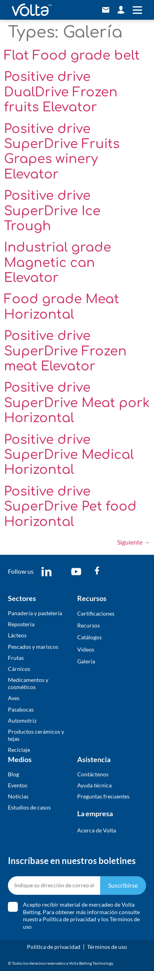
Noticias (18, 796)
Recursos (88, 625)
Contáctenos (92, 774)
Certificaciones (95, 613)
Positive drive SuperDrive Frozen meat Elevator (65, 351)
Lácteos (17, 635)
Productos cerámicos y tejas (36, 735)
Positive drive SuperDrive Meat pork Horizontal (77, 403)
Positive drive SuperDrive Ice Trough (52, 211)
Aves (13, 698)
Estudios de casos (29, 807)
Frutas (16, 657)
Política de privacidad (69, 919)
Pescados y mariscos (33, 646)
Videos (85, 649)
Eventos (17, 785)
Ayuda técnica (94, 785)
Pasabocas (21, 709)
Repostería (21, 624)
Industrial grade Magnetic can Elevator (57, 262)
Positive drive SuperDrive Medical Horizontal (69, 455)
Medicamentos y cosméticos (28, 683)
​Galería (86, 661)
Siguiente (133, 542)
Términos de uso (107, 946)
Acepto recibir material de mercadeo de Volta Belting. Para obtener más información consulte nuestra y (81, 915)
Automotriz (22, 720)
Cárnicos (19, 668)
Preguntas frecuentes (103, 796)
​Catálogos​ (89, 637)
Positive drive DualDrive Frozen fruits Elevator (61, 92)
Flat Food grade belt (72, 55)
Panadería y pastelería (35, 613)
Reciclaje (19, 749)
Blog (13, 774)
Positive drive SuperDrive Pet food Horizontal (70, 507)
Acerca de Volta (96, 830)
